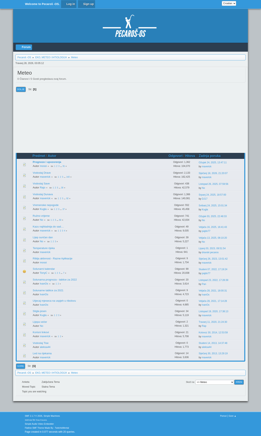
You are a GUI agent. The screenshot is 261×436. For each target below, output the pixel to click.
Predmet (39, 155)
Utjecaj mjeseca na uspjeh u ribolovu (54, 300)
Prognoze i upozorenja (47, 161)
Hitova (190, 155)
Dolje (21, 89)
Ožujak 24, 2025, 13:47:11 (213, 162)
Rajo (42, 187)
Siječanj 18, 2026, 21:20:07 (213, 173)
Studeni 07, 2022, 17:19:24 (213, 269)
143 (68, 177)
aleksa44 (45, 346)
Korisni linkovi (41, 332)
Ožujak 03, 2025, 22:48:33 (213, 216)
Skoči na (190, 382)
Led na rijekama (42, 353)
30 (62, 188)
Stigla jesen (40, 311)
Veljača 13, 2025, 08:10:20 (213, 237)
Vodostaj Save (41, 183)
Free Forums (41, 420)
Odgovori (175, 155)
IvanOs (44, 283)
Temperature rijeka (44, 248)
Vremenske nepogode (46, 205)
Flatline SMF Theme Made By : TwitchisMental (47, 428)
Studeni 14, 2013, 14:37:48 (213, 343)
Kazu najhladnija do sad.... (48, 226)
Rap (204, 326)
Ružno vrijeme (41, 215)
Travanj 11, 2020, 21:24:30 (213, 322)
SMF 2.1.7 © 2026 (33, 416)
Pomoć (223, 416)
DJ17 (204, 198)
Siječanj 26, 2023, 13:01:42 (213, 258)
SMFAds (28, 420)
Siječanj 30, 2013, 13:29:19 (213, 353)
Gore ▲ (232, 416)
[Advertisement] (131, 123)
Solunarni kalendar (44, 268)
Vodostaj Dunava (43, 194)
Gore (20, 366)
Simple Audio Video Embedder (39, 424)
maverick (206, 166)
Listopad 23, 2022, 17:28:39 (213, 280)
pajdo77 (206, 231)
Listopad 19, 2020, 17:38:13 (213, 311)
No (203, 188)
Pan (204, 284)
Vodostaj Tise (41, 343)
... (61, 166)
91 (64, 166)
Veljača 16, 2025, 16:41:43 (213, 227)
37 (63, 209)
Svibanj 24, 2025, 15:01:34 (213, 205)
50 (60, 220)
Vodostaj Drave (42, 172)
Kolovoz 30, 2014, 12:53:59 (213, 332)
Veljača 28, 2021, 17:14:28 (213, 301)
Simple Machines (52, 416)
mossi (43, 165)
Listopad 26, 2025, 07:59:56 (213, 184)
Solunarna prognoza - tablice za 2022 (55, 279)
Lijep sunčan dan (43, 237)
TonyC (43, 272)
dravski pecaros (210, 252)
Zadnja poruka (211, 155)
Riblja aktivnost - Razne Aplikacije (52, 258)
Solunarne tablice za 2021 (48, 290)
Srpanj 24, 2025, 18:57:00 (212, 194)
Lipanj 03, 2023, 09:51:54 (212, 248)
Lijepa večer (40, 321)
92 (67, 198)
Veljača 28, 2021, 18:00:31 (213, 290)
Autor (52, 155)
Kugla (43, 209)
